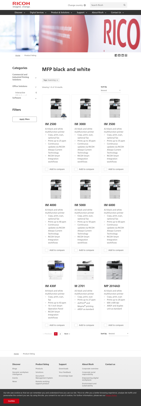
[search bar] (108, 5)
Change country (77, 5)
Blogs (14, 369)
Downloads (63, 369)
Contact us (110, 364)
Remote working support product (42, 382)
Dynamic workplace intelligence (20, 373)
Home (17, 55)
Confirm (11, 401)
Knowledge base (66, 376)
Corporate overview (90, 369)
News (14, 381)
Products (39, 369)
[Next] (67, 333)
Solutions (39, 372)
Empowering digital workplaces (90, 379)
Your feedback (65, 372)
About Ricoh (88, 364)
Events (15, 378)
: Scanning (50, 80)
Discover (16, 364)
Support (62, 364)
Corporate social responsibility (88, 373)
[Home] (21, 5)
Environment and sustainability (89, 385)
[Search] (124, 5)
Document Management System (44, 377)
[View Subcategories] (24, 78)
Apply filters (25, 114)
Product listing (42, 364)
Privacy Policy (111, 395)
